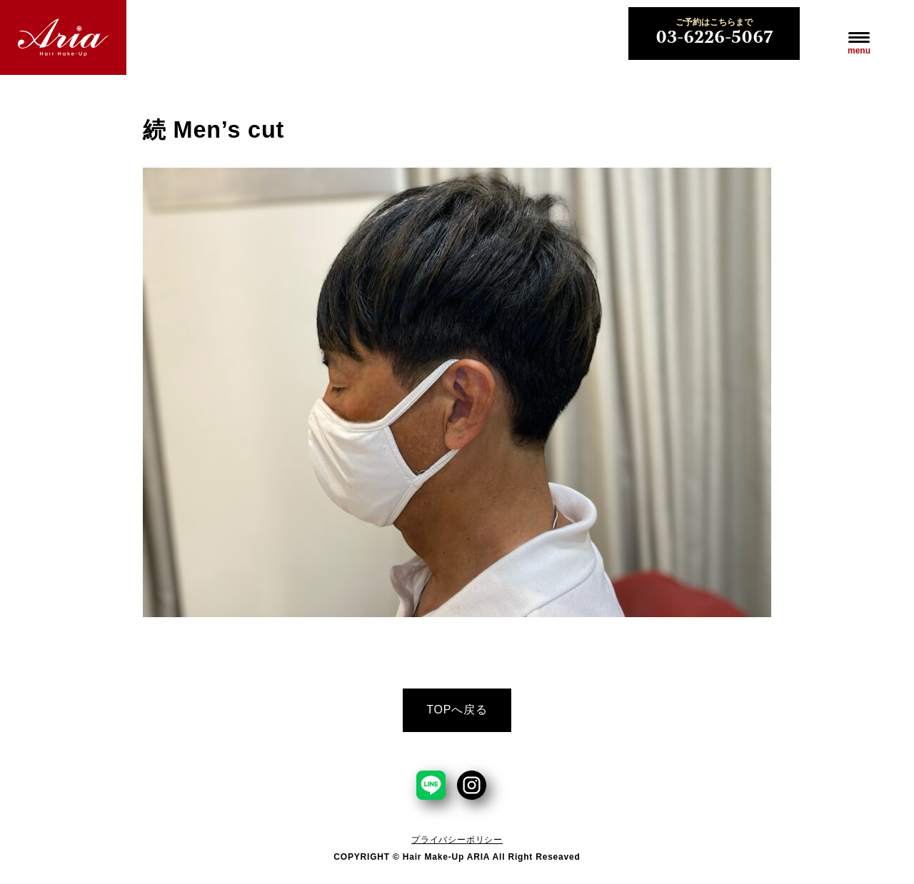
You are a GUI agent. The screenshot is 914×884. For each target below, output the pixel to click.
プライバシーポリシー (457, 840)
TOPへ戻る (456, 709)
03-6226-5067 (714, 33)
